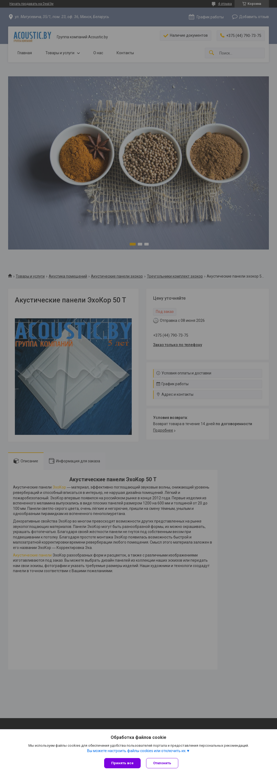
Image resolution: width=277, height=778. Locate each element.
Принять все (122, 763)
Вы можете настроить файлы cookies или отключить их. (136, 751)
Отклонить (162, 763)
